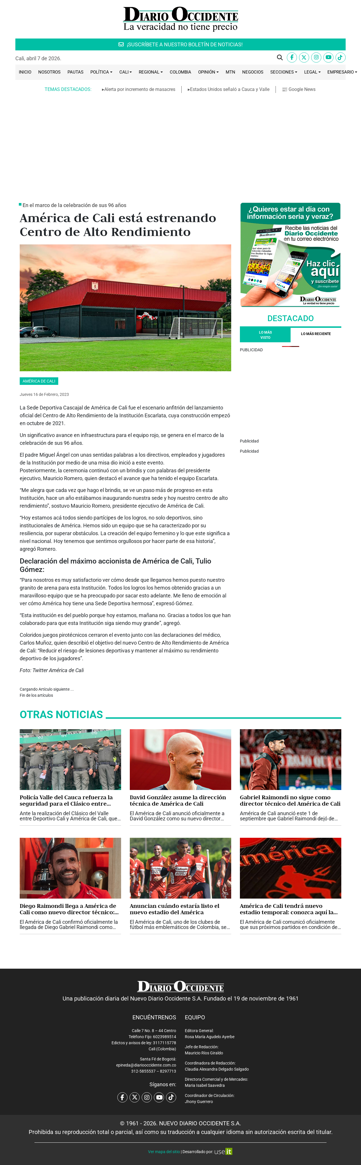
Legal (310, 72)
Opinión (206, 72)
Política (99, 72)
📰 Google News (299, 89)
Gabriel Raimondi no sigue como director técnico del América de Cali (290, 800)
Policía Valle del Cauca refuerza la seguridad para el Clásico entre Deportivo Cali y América (66, 800)
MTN (230, 72)
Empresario (340, 72)
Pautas (75, 72)
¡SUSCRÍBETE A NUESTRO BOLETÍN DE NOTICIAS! (180, 44)
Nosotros (49, 72)
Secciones (282, 72)
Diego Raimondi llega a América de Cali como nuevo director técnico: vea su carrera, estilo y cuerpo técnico (68, 909)
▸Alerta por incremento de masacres (138, 89)
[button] (280, 57)
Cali (124, 72)
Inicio (25, 72)
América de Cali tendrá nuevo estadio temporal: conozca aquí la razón (286, 909)
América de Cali (39, 381)
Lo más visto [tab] (265, 335)
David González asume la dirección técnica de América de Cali (178, 800)
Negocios (252, 72)
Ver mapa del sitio (164, 1151)
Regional (149, 72)
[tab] (316, 335)
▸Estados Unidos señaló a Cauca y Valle (228, 89)
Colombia (180, 72)
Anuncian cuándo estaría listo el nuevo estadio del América (174, 909)
